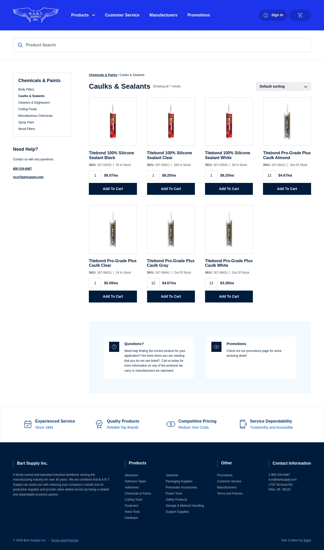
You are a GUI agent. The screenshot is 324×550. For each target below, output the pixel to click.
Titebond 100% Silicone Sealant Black (111, 155)
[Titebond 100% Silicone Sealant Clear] (171, 124)
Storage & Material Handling (185, 505)
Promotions (199, 15)
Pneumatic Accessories (181, 487)
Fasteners (131, 505)
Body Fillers (26, 89)
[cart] (300, 15)
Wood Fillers (26, 129)
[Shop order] (283, 86)
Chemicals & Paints (103, 75)
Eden (307, 540)
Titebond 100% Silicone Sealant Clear (169, 155)
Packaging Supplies (179, 481)
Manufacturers (163, 15)
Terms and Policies (230, 493)
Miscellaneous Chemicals (35, 116)
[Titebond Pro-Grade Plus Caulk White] (229, 231)
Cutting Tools (133, 499)
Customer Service (122, 15)
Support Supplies (177, 512)
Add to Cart (113, 189)
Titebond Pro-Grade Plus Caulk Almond (287, 155)
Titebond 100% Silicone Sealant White (227, 155)
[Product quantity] (95, 175)
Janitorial (172, 475)
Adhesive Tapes (135, 481)
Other (226, 463)
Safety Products (176, 499)
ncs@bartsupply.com (28, 177)
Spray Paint (26, 122)
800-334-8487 (22, 168)
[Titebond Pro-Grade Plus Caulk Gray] (171, 231)
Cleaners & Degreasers (34, 102)
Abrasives (131, 475)
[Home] (35, 15)
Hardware (131, 518)
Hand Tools (132, 512)
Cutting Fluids (27, 109)
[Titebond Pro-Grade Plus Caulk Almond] (287, 124)
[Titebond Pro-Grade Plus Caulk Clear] (113, 231)
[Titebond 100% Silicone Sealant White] (229, 124)
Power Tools (174, 493)
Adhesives (132, 487)
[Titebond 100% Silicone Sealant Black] (113, 124)
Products (80, 15)
